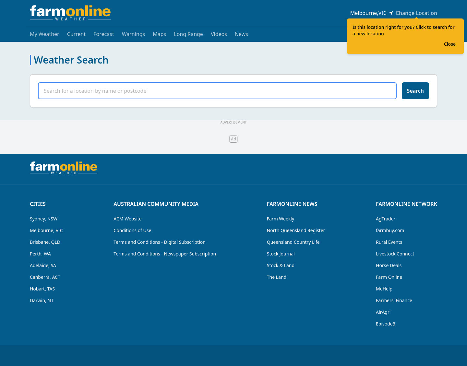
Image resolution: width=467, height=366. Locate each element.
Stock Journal (281, 254)
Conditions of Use (132, 230)
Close (450, 44)
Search (415, 90)
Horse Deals (388, 265)
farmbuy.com (390, 230)
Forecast (103, 34)
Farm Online (389, 277)
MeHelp (384, 289)
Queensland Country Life (293, 242)
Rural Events (389, 242)
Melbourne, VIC (46, 230)
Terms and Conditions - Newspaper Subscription (165, 254)
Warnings (133, 34)
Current (76, 34)
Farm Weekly (280, 219)
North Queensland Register (296, 230)
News (241, 34)
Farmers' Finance (394, 300)
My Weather (44, 34)
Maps (159, 34)
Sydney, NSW (43, 219)
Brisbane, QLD (45, 242)
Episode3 (385, 324)
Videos (219, 34)
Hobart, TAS (42, 289)
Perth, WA (40, 254)
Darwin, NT (42, 300)
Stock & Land (280, 265)
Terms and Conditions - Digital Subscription (160, 242)
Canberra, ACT (45, 277)
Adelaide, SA (43, 265)
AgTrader (385, 219)
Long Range (188, 34)
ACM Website (127, 219)
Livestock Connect (395, 254)
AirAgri (383, 312)
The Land (276, 277)
